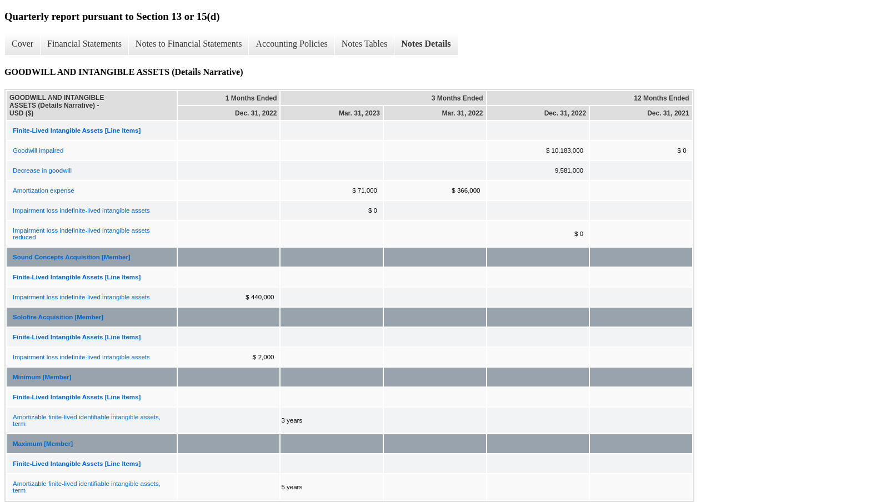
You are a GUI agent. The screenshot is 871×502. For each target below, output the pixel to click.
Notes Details (425, 43)
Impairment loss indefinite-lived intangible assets (81, 210)
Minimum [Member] (42, 377)
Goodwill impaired (38, 150)
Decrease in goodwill (42, 170)
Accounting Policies (291, 43)
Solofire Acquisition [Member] (58, 317)
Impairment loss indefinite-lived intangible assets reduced (81, 233)
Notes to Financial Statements (189, 43)
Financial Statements (84, 43)
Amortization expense (43, 190)
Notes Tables (365, 43)
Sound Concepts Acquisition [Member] (72, 257)
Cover (22, 43)
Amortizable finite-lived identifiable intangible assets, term (87, 420)
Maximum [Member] (43, 443)
